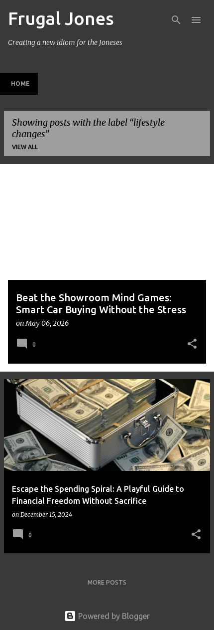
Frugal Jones (61, 18)
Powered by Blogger (107, 616)
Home (20, 83)
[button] (192, 345)
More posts (107, 582)
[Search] (176, 20)
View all (25, 147)
